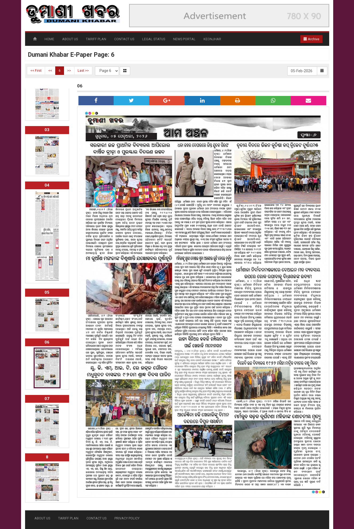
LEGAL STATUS (153, 39)
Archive (311, 39)
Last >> (83, 70)
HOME (49, 39)
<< (50, 70)
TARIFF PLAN (96, 39)
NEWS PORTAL (184, 39)
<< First (36, 70)
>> (69, 70)
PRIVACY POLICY (127, 518)
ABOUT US (70, 39)
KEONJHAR (212, 39)
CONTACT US (124, 39)
